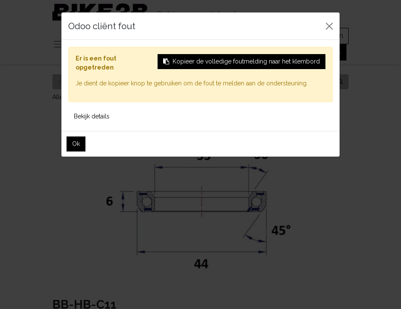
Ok (76, 143)
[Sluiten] (329, 26)
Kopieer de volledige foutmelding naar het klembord (241, 61)
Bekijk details (91, 116)
